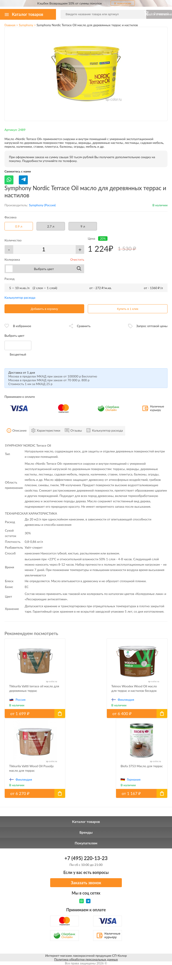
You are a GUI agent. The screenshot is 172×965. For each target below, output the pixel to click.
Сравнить (83, 326)
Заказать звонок (86, 882)
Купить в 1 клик (127, 309)
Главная (9, 25)
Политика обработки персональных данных (86, 959)
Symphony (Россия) (42, 205)
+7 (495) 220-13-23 (86, 858)
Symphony (26, 25)
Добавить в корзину (44, 309)
